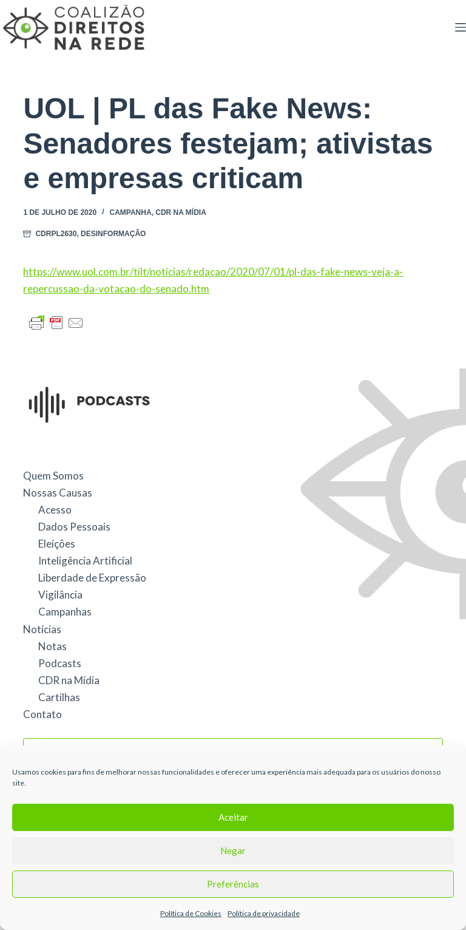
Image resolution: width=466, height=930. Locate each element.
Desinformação (113, 233)
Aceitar (233, 817)
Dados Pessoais (74, 526)
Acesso (55, 509)
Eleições (56, 543)
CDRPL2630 (55, 233)
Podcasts (59, 663)
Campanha (130, 212)
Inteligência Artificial (85, 560)
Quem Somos (53, 475)
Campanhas (65, 611)
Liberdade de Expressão (92, 577)
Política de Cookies (190, 913)
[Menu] (460, 27)
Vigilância (60, 594)
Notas (52, 646)
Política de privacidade (264, 913)
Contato (42, 714)
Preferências (233, 883)
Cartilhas (59, 697)
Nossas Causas (57, 492)
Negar (233, 850)
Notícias (42, 629)
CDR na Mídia (180, 212)
